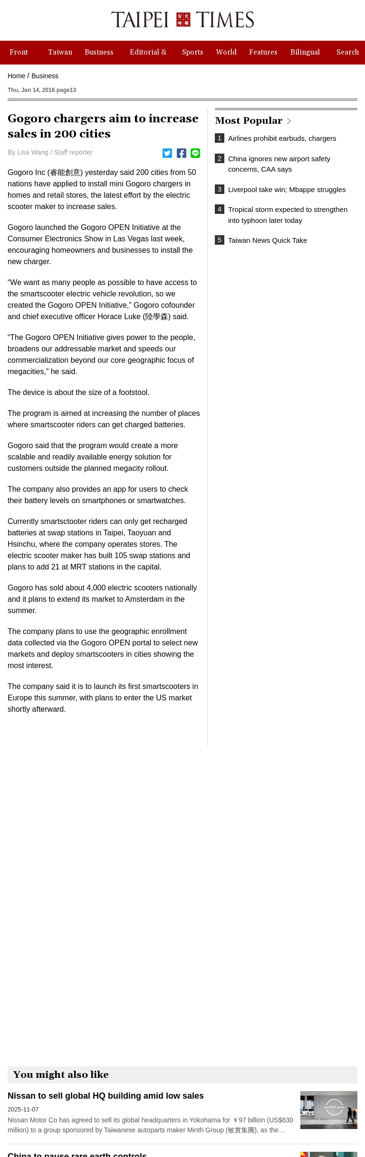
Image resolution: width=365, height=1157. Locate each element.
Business (44, 76)
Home (16, 76)
